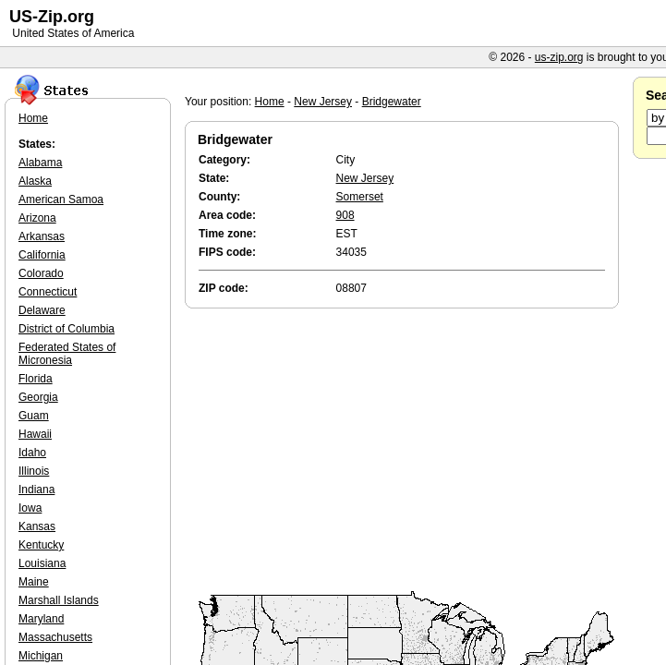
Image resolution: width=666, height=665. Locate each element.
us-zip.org (559, 57)
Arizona (37, 218)
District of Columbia (66, 328)
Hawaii (35, 434)
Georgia (38, 397)
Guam (33, 415)
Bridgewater (391, 101)
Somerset (359, 196)
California (42, 254)
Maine (33, 581)
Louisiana (42, 563)
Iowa (30, 508)
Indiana (36, 489)
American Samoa (60, 199)
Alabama (40, 162)
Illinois (33, 471)
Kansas (36, 526)
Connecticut (47, 291)
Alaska (35, 181)
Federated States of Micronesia (66, 354)
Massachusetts (55, 637)
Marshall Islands (58, 600)
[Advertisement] (406, 450)
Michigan (40, 655)
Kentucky (41, 544)
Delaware (42, 310)
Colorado (41, 273)
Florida (35, 378)
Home (270, 101)
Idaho (32, 452)
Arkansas (41, 236)
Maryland (41, 618)
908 (345, 215)
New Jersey (323, 101)
